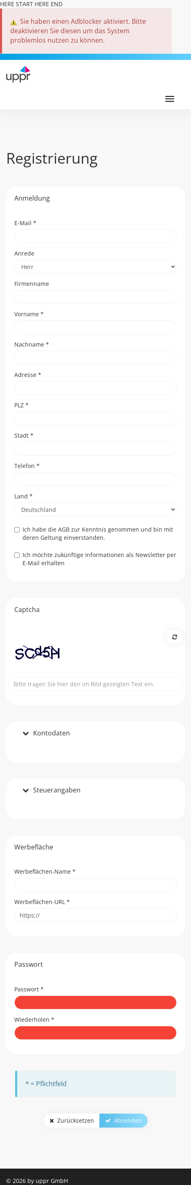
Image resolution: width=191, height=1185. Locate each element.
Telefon (27, 466)
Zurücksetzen (71, 1120)
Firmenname (31, 284)
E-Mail (25, 223)
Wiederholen (34, 1019)
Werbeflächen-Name (45, 871)
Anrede (24, 253)
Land (23, 496)
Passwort (29, 989)
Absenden (123, 1120)
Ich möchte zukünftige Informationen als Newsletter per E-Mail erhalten (95, 559)
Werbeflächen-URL (42, 902)
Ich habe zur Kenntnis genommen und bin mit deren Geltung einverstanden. (93, 533)
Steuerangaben (57, 790)
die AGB (59, 529)
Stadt (24, 435)
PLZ (21, 405)
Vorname (29, 314)
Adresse (27, 375)
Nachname (31, 344)
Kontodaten (51, 733)
